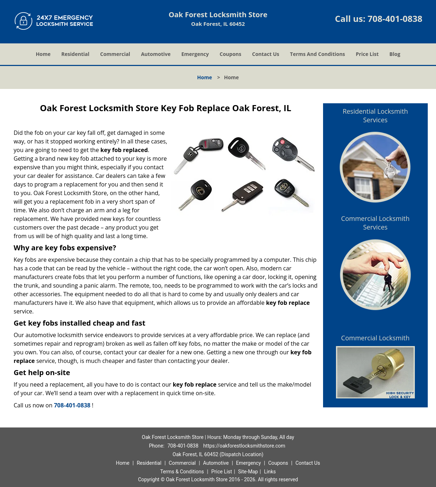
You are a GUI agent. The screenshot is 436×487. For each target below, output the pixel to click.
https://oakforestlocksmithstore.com (244, 446)
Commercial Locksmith (375, 338)
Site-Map (248, 471)
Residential (75, 54)
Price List (367, 54)
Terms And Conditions (317, 54)
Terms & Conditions (182, 471)
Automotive (156, 54)
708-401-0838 (395, 18)
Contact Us (265, 54)
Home (43, 54)
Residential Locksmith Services (375, 115)
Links (270, 471)
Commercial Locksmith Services (375, 222)
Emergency (195, 54)
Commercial (115, 54)
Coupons (230, 54)
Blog (394, 54)
